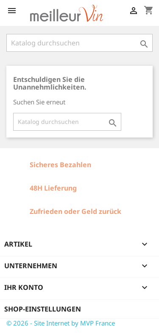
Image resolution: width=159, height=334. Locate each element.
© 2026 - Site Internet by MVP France (60, 323)
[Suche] (79, 43)
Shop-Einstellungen (42, 309)
